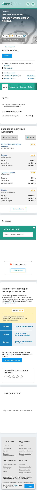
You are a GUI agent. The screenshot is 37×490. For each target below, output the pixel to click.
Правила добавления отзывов (25, 454)
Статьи (21, 445)
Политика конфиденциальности (9, 454)
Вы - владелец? (10, 47)
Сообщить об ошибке (25, 467)
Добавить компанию (25, 448)
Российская (8, 78)
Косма (4, 155)
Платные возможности (9, 464)
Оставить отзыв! (18, 270)
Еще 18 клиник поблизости (14, 40)
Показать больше (18, 209)
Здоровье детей (8, 173)
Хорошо (29, 486)
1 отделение (8, 68)
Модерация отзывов (25, 472)
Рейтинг (31, 87)
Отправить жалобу (24, 470)
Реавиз (4, 190)
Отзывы (23, 87)
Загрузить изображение (26, 451)
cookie (16, 485)
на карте (7, 65)
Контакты (22, 464)
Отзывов (20, 36)
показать (7, 55)
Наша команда (7, 448)
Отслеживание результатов (7, 467)
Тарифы (5, 471)
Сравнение (13, 87)
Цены (5, 87)
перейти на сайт (9, 73)
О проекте (6, 445)
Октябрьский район (11, 76)
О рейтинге (6, 451)
